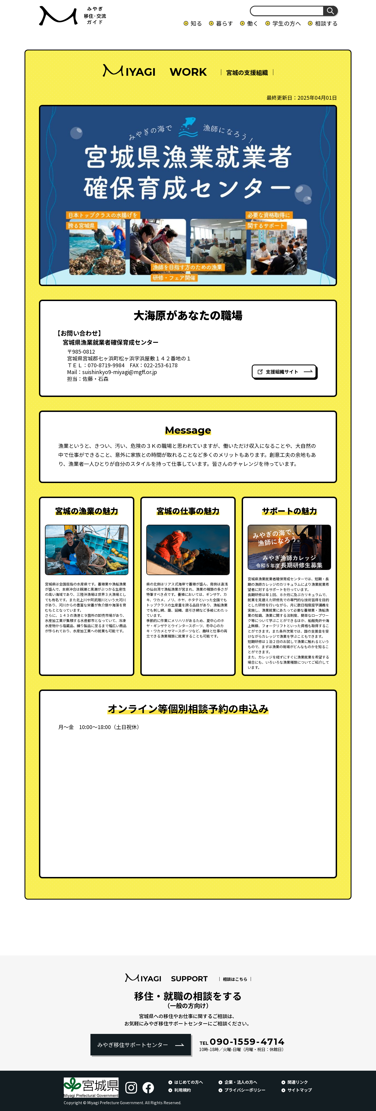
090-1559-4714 (242, 1041)
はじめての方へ (188, 1082)
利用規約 (182, 1090)
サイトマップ (299, 1090)
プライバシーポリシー (245, 1090)
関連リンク (297, 1082)
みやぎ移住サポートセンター (132, 1045)
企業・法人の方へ (241, 1082)
